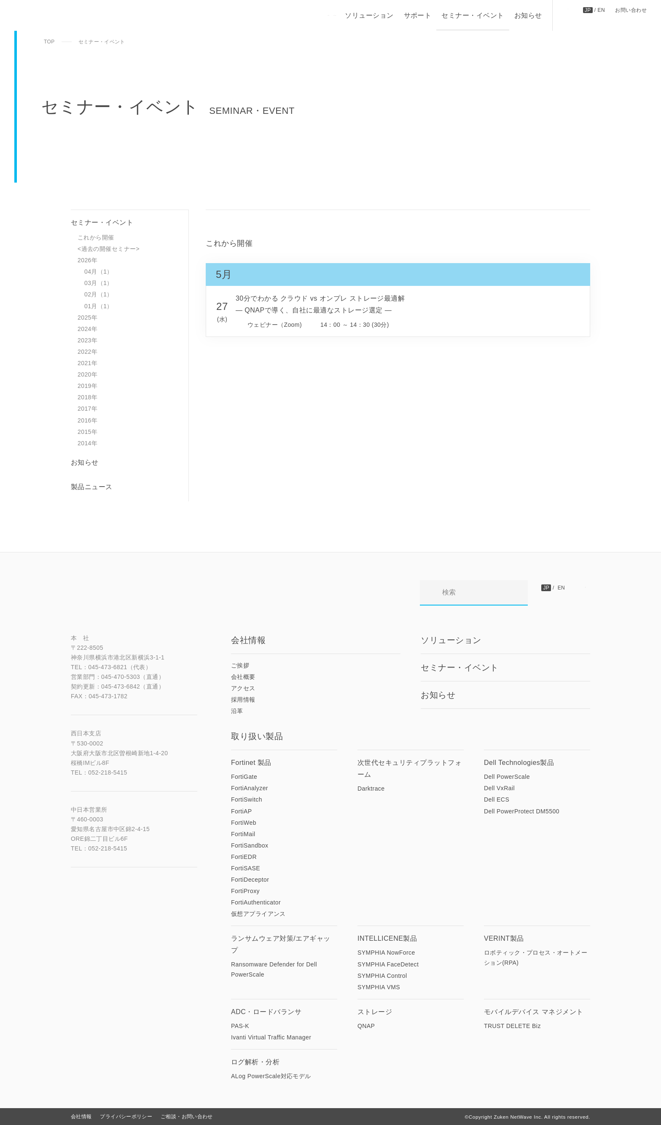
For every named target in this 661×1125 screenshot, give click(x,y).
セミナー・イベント (472, 15)
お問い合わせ (631, 10)
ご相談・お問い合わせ (187, 1117)
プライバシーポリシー (126, 1117)
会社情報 (81, 1117)
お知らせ (528, 15)
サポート (417, 15)
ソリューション (368, 15)
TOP (49, 42)
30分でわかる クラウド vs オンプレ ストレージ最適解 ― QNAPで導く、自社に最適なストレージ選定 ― (320, 304)
